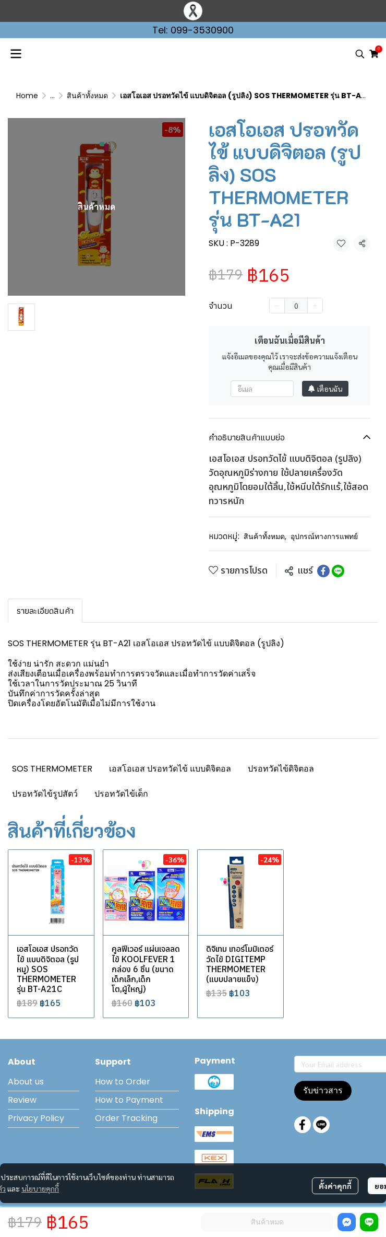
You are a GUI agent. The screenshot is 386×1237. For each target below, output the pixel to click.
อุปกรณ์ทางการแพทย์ (324, 536)
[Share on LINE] (338, 571)
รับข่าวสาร (323, 1090)
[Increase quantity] (315, 305)
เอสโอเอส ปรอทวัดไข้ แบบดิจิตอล (170, 769)
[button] (360, 53)
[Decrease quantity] (277, 305)
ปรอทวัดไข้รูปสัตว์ (45, 794)
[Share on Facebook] (323, 571)
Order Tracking (126, 1118)
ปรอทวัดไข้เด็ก (121, 794)
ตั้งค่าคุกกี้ (335, 1186)
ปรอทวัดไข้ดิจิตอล (281, 769)
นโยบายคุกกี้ (40, 1188)
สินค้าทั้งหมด (87, 95)
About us (26, 1082)
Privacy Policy (36, 1118)
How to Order (122, 1082)
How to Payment (129, 1100)
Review (22, 1100)
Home (27, 95)
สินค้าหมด (267, 1222)
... (52, 95)
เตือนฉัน (325, 388)
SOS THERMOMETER (52, 769)
